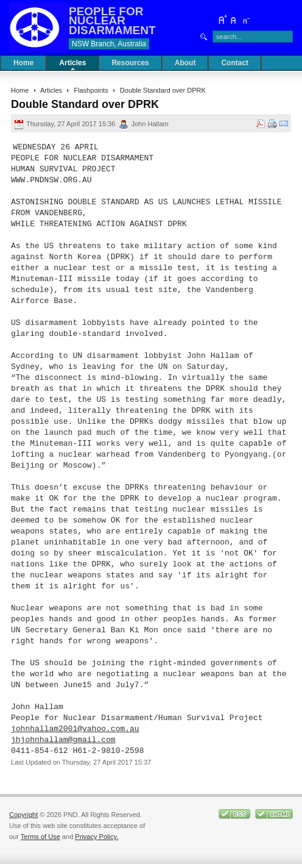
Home (20, 90)
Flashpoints (91, 90)
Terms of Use (40, 836)
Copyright (23, 814)
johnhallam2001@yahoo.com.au (75, 729)
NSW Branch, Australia (109, 44)
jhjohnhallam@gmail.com (63, 740)
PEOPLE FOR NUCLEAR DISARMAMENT (112, 20)
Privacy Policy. (96, 836)
